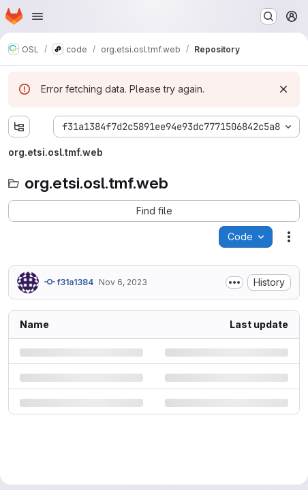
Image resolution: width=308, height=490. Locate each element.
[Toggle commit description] (234, 282)
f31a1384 (68, 281)
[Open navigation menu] (37, 16)
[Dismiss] (283, 89)
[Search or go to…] (268, 16)
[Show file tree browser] (19, 126)
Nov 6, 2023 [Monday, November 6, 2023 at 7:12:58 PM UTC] (123, 282)
